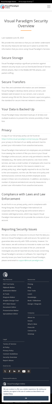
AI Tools (6, 294)
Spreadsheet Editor (10, 314)
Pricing (30, 284)
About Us (31, 317)
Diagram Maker (9, 297)
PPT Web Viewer (9, 304)
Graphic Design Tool (11, 300)
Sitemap (31, 334)
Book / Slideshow (34, 300)
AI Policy (6, 347)
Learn (30, 294)
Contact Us (32, 331)
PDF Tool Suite (8, 284)
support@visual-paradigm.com (30, 260)
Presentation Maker (11, 310)
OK (26, 398)
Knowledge (32, 297)
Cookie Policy (8, 394)
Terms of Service (9, 344)
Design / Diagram (34, 304)
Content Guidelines (10, 354)
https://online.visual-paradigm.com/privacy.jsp (20, 139)
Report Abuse (8, 360)
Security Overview (10, 357)
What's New (32, 324)
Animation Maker (9, 291)
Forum (30, 321)
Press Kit (31, 327)
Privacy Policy (8, 350)
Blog (29, 287)
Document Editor (9, 307)
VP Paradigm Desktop (26, 1)
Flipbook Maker (9, 287)
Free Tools (32, 291)
